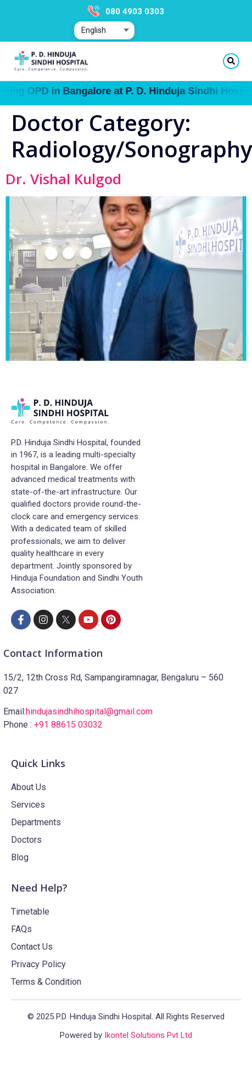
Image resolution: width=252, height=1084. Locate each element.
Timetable (30, 911)
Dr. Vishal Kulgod (63, 179)
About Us (28, 787)
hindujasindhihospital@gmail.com (89, 711)
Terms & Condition (46, 982)
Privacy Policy (38, 964)
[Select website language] (104, 30)
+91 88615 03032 (68, 724)
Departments (36, 822)
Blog (20, 857)
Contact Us (32, 946)
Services (28, 804)
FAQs (21, 929)
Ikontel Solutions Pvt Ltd (148, 1035)
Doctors (26, 840)
